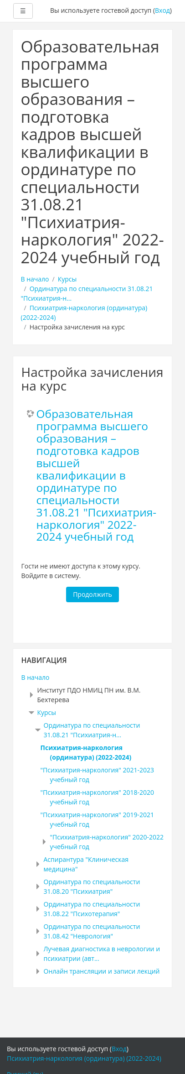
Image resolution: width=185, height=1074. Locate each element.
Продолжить (92, 594)
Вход (162, 10)
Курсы (67, 279)
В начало (35, 279)
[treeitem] (92, 677)
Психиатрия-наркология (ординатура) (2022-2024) (84, 1058)
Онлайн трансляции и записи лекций (102, 971)
